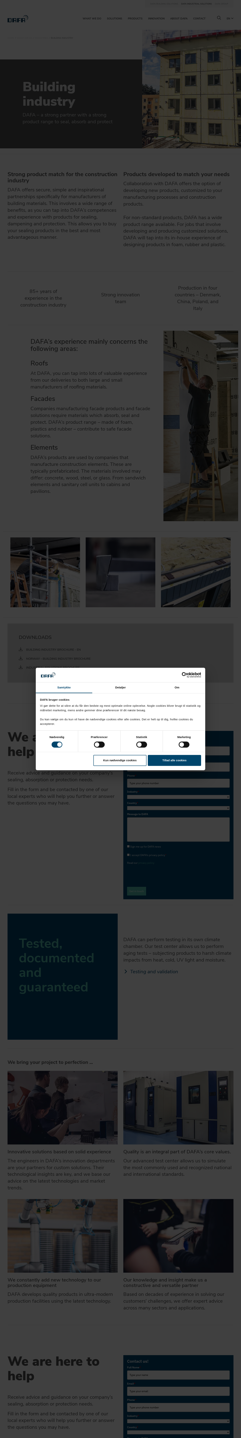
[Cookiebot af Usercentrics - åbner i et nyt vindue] (184, 675)
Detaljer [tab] (120, 687)
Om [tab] (177, 687)
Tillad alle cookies (174, 760)
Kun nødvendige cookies (120, 760)
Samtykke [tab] (64, 687)
